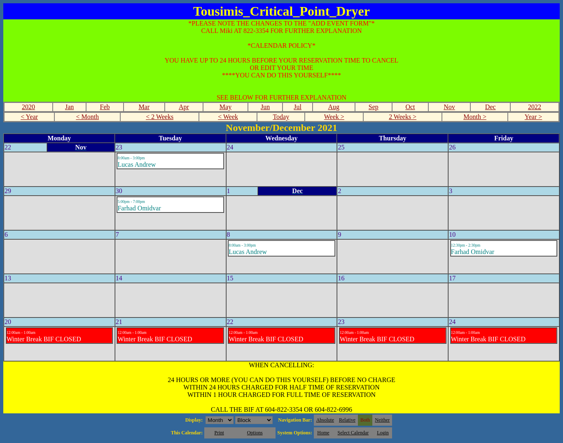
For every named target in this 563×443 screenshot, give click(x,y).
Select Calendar (353, 433)
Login (383, 433)
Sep (373, 106)
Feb (105, 106)
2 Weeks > (402, 116)
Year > (533, 116)
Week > (334, 116)
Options (255, 433)
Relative (347, 420)
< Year (29, 116)
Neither (382, 420)
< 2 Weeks (159, 116)
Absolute (325, 420)
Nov (449, 106)
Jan (69, 106)
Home (323, 433)
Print (219, 433)
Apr (184, 106)
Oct (410, 106)
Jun (265, 106)
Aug (333, 106)
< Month (87, 116)
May (225, 106)
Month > (474, 116)
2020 (28, 106)
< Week (228, 116)
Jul (297, 106)
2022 (534, 106)
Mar (144, 106)
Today (281, 116)
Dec (490, 106)
